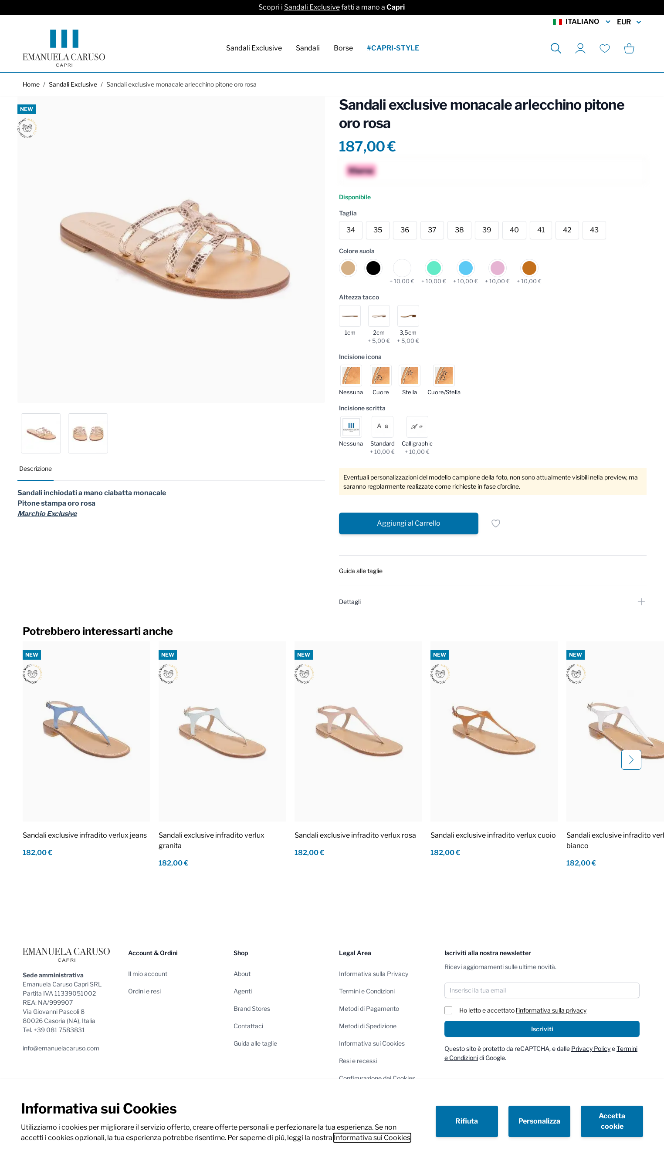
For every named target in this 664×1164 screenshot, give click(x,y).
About (242, 973)
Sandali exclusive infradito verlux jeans (85, 835)
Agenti (243, 991)
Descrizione (35, 468)
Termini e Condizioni (367, 991)
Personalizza (539, 1121)
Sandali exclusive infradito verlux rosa (355, 835)
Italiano (582, 21)
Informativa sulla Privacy (373, 973)
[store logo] (64, 48)
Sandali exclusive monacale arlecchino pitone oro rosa (181, 84)
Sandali (308, 48)
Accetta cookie (612, 1121)
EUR (629, 22)
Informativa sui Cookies (372, 1138)
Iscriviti (542, 1029)
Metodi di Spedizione (367, 1026)
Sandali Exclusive (312, 7)
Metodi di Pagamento (369, 1008)
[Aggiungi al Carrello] (408, 523)
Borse (343, 48)
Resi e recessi (358, 1060)
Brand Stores (252, 1008)
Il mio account (147, 973)
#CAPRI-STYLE (393, 48)
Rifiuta (466, 1121)
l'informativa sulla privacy (551, 1010)
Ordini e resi (144, 991)
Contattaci (248, 1026)
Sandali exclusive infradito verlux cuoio (493, 835)
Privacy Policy (590, 1048)
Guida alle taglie (255, 1043)
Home (31, 84)
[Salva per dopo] (495, 523)
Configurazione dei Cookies (377, 1078)
